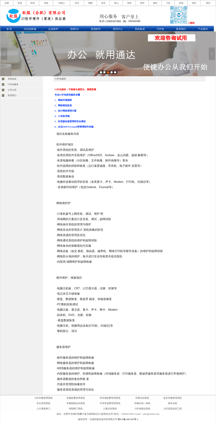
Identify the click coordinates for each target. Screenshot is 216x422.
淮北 (77, 3)
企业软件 (53, 29)
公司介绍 (12, 90)
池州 (194, 3)
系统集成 (140, 29)
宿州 (142, 3)
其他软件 (96, 29)
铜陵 (90, 3)
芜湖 (20, 3)
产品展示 (203, 29)
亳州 (208, 3)
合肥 (7, 3)
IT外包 (160, 29)
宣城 (181, 3)
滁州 (155, 3)
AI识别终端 (30, 29)
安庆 (103, 3)
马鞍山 (61, 3)
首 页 (9, 29)
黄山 (116, 3)
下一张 (212, 54)
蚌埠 (33, 3)
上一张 (4, 54)
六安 (168, 3)
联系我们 (181, 29)
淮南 (46, 3)
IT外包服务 (13, 84)
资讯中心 (118, 29)
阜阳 (129, 3)
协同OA (74, 29)
